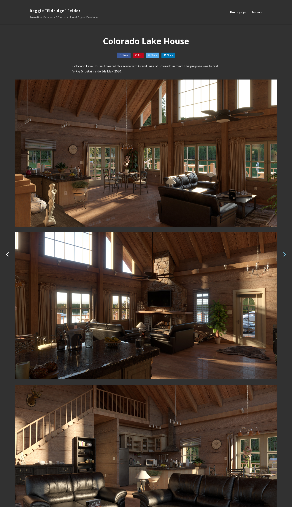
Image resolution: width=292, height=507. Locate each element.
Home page (238, 12)
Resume (257, 12)
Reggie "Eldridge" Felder (55, 10)
